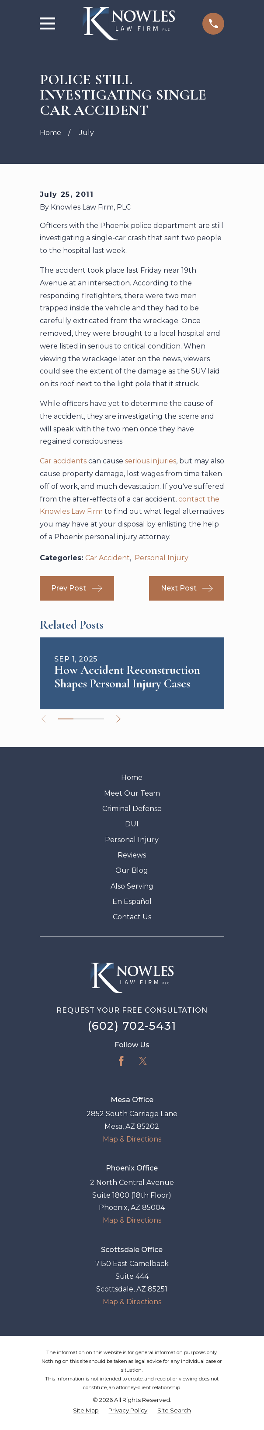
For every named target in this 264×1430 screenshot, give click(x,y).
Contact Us (132, 917)
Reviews (132, 855)
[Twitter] (143, 1061)
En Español (132, 901)
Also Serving (132, 886)
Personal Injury (161, 558)
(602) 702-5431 (132, 1025)
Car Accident (107, 558)
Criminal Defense (132, 808)
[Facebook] (121, 1061)
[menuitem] (86, 1410)
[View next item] (120, 719)
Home (131, 777)
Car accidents (63, 461)
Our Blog (131, 870)
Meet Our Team (132, 793)
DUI (132, 824)
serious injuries (150, 461)
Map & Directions (132, 1139)
